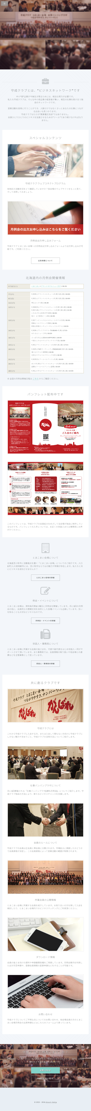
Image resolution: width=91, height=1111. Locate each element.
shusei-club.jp (51, 1102)
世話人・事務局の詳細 (45, 664)
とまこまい (35, 286)
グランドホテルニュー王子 (51, 286)
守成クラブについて (45, 1078)
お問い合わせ (45, 1070)
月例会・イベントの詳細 (45, 621)
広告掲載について (45, 261)
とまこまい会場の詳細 (45, 578)
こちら (36, 378)
